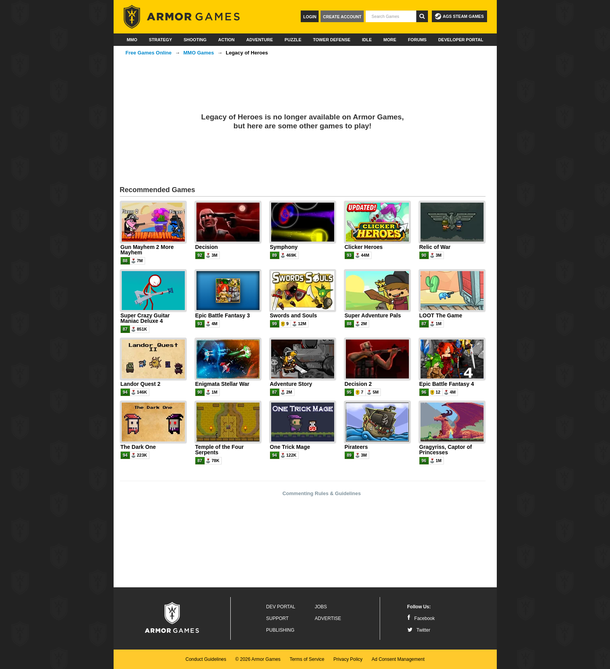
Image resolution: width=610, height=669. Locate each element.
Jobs (321, 606)
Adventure (259, 39)
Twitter (418, 630)
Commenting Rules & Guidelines (321, 493)
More (390, 39)
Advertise (328, 618)
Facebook (421, 618)
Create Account (342, 16)
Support (277, 618)
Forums (417, 39)
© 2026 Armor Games (257, 659)
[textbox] (391, 16)
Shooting (195, 39)
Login (309, 16)
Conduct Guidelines (206, 659)
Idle (367, 39)
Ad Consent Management (398, 659)
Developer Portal (460, 39)
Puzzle (293, 39)
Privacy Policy (348, 659)
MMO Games (198, 53)
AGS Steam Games (459, 16)
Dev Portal (280, 606)
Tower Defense (331, 39)
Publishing (280, 630)
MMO (132, 39)
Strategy (160, 39)
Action (226, 39)
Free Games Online (149, 53)
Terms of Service (306, 659)
